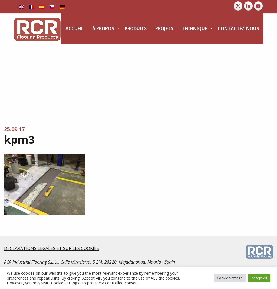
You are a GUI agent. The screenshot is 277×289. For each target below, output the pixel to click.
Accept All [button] (259, 277)
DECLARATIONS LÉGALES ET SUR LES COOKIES (51, 248)
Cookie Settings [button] (229, 277)
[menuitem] (74, 28)
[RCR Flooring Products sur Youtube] (258, 6)
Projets (164, 28)
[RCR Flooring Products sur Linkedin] (248, 6)
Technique (194, 28)
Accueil (74, 28)
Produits (136, 28)
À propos (103, 28)
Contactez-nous (238, 28)
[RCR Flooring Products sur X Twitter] (238, 6)
